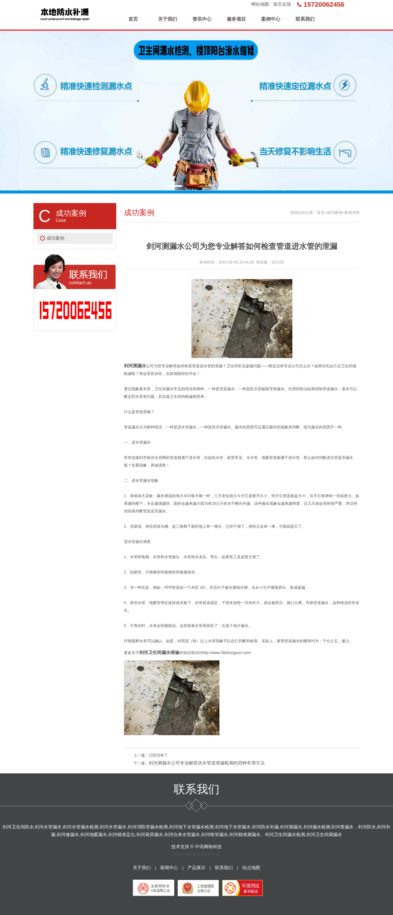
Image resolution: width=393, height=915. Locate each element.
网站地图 (260, 4)
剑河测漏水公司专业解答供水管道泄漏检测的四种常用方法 (207, 762)
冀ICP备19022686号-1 (196, 854)
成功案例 (55, 238)
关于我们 (167, 19)
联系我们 (305, 19)
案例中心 (270, 19)
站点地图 (251, 867)
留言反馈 (282, 4)
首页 (133, 19)
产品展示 (196, 867)
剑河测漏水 (135, 365)
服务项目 (236, 19)
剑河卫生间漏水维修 (159, 652)
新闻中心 (169, 867)
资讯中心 (201, 19)
